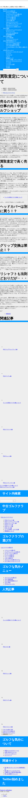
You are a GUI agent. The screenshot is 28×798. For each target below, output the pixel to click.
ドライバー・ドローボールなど (14, 51)
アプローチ (9, 55)
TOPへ (5, 796)
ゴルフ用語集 (9, 37)
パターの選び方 (10, 20)
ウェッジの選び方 (11, 19)
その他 (8, 67)
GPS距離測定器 (10, 34)
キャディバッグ (10, 31)
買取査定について (9, 531)
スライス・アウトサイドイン (14, 61)
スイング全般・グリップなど (14, 59)
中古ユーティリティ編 (9, 482)
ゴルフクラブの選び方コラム (12, 559)
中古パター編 (8, 528)
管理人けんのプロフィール (12, 750)
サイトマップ (8, 755)
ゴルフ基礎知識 (7, 36)
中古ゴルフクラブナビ (12, 25)
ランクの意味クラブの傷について (13, 197)
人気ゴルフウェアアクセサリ (14, 29)
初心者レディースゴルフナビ (12, 770)
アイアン (8, 53)
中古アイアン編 (7, 376)
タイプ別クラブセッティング (14, 23)
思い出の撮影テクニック (11, 774)
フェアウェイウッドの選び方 (14, 14)
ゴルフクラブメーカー (12, 22)
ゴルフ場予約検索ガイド (9, 40)
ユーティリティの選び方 (12, 15)
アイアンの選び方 (11, 17)
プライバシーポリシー (11, 753)
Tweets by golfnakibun (6, 790)
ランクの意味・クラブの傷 (12, 529)
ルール (8, 66)
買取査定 (8, 313)
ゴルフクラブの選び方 (9, 11)
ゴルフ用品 (6, 28)
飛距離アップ (9, 58)
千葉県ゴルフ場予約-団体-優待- (13, 772)
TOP (8, 729)
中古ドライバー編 (8, 429)
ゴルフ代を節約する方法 (12, 45)
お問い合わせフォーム (11, 752)
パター (8, 56)
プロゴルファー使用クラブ (13, 26)
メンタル (8, 62)
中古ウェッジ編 (7, 456)
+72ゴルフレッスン (8, 50)
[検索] (9, 69)
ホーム (5, 9)
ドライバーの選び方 (11, 12)
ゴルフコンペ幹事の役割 (12, 44)
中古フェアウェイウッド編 (10, 349)
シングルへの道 (10, 64)
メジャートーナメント (12, 39)
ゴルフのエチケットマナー (13, 42)
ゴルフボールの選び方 (12, 33)
